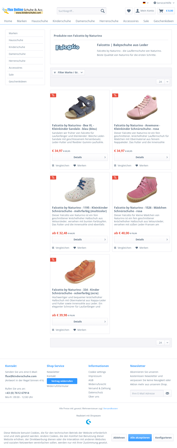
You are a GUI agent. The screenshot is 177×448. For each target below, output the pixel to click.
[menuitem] (81, 10)
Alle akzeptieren (140, 437)
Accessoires (15, 67)
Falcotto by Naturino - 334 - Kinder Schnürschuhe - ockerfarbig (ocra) (75, 291)
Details (90, 157)
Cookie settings (97, 372)
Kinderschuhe (17, 47)
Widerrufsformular (58, 386)
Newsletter (53, 372)
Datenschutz (95, 392)
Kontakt (51, 376)
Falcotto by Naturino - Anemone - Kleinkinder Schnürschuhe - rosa (137, 127)
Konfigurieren (163, 437)
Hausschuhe (16, 40)
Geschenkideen (18, 81)
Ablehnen (119, 437)
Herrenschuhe (17, 60)
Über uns (93, 396)
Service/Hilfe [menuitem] (163, 2)
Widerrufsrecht (97, 384)
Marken (13, 33)
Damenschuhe (17, 54)
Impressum (95, 376)
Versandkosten (110, 408)
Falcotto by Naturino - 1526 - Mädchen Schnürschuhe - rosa (140, 209)
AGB (90, 380)
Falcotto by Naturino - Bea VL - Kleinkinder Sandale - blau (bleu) (74, 127)
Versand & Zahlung (99, 388)
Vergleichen (60, 165)
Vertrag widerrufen (62, 381)
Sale (11, 74)
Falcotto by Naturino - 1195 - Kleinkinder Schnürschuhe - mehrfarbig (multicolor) (80, 209)
